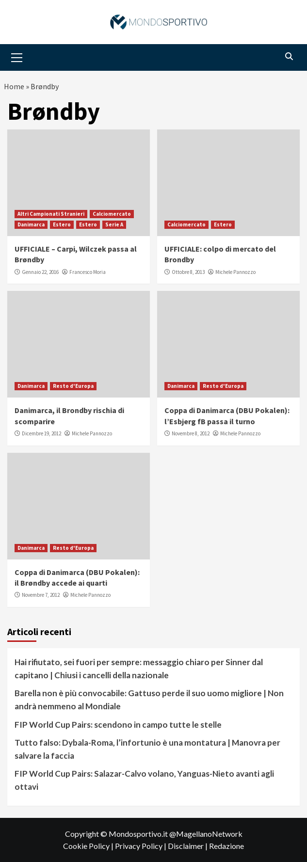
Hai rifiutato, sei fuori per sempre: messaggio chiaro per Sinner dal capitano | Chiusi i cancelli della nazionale (139, 668)
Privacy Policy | (141, 845)
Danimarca (31, 224)
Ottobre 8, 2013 (188, 272)
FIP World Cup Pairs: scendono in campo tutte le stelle (118, 724)
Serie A (114, 224)
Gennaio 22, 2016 (40, 272)
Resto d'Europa (73, 386)
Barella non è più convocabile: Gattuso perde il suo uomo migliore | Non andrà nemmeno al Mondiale (149, 699)
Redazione (226, 845)
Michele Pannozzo (235, 272)
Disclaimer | (188, 845)
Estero (62, 224)
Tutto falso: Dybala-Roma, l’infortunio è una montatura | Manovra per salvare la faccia (147, 749)
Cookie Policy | (89, 845)
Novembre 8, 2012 (191, 433)
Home (14, 86)
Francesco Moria (87, 272)
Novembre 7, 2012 (41, 594)
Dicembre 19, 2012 (41, 433)
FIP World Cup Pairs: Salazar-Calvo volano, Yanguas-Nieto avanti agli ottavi (144, 780)
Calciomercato (112, 213)
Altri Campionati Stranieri (50, 213)
